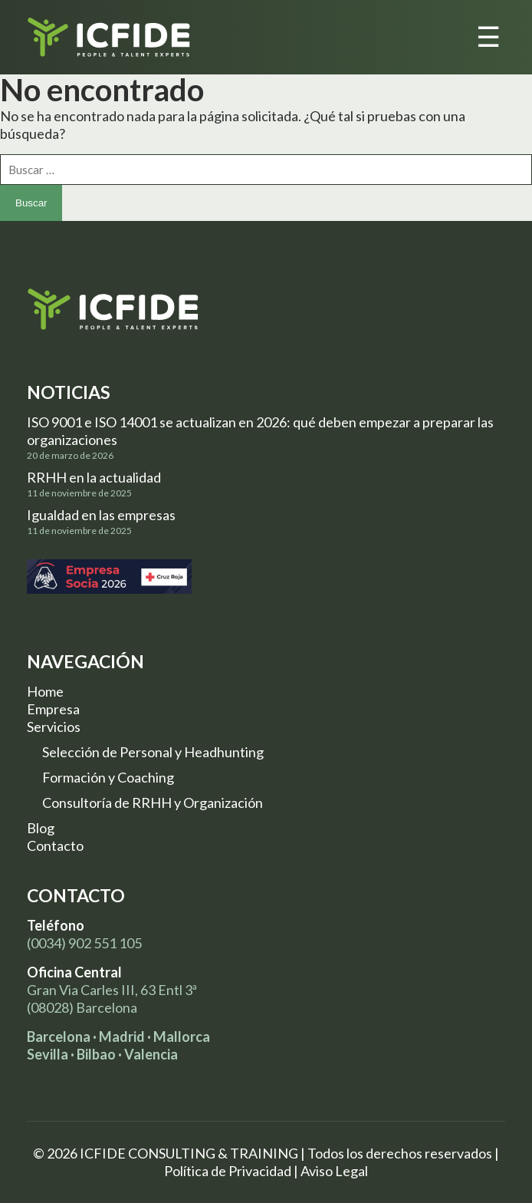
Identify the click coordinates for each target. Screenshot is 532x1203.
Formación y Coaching (108, 777)
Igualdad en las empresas (101, 514)
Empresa (53, 708)
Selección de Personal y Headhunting (153, 751)
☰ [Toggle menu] (488, 37)
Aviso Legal (334, 1170)
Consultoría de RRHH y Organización (152, 802)
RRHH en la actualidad (94, 477)
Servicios (53, 726)
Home (45, 691)
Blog (40, 827)
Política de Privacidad (227, 1170)
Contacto (55, 845)
